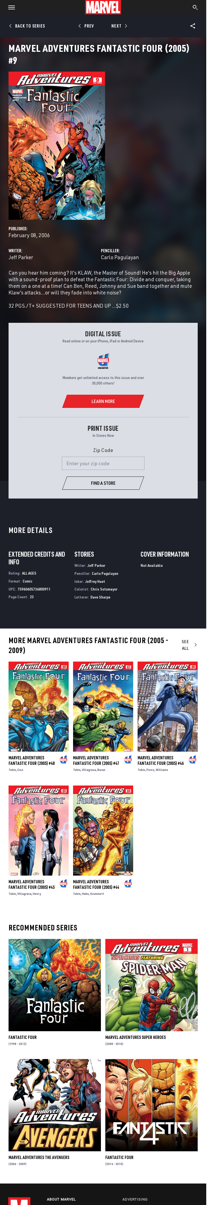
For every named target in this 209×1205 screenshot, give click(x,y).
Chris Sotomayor (104, 589)
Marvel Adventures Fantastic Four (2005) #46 (161, 760)
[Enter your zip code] (103, 463)
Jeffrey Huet (95, 581)
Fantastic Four (23, 1037)
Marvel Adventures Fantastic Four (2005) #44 (96, 884)
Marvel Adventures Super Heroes (135, 1037)
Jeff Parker (21, 257)
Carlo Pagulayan (120, 257)
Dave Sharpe (100, 597)
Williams (162, 770)
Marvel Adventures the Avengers (39, 1157)
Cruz (20, 770)
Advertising (135, 1199)
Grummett (97, 894)
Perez (150, 770)
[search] (195, 8)
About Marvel (61, 1199)
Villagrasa (89, 770)
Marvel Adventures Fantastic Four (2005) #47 (96, 760)
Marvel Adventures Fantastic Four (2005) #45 (32, 884)
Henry (37, 894)
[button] (9, 7)
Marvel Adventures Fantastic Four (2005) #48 (32, 760)
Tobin (12, 770)
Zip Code (103, 450)
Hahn (85, 894)
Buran (101, 770)
